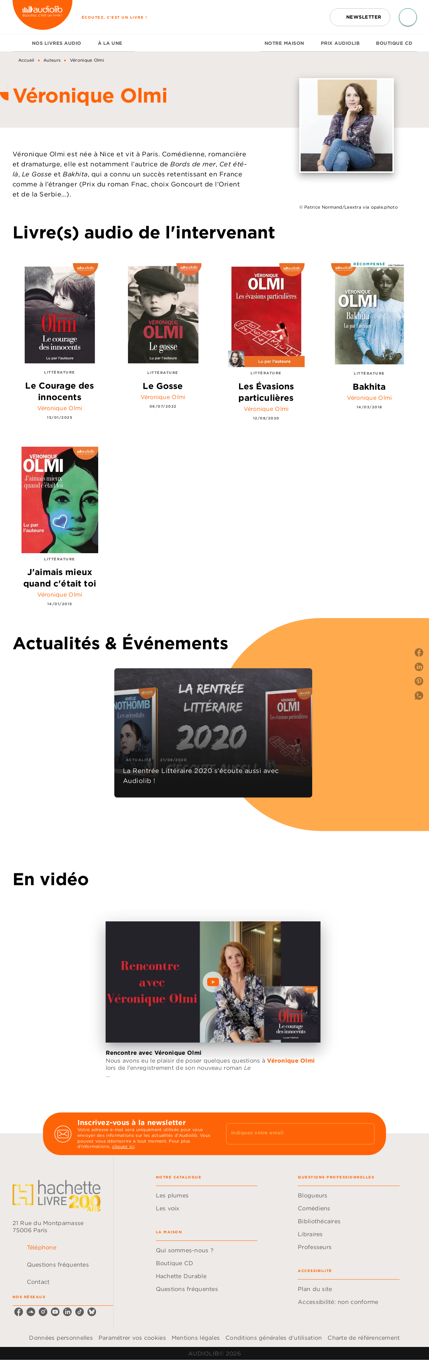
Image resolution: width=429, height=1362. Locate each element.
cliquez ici (123, 1146)
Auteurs (52, 60)
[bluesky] (92, 1312)
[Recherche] (408, 17)
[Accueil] (43, 17)
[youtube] (55, 1312)
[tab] (20, 43)
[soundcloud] (31, 1312)
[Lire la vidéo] (213, 982)
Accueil (26, 60)
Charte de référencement (364, 1337)
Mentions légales (196, 1337)
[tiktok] (79, 1312)
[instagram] (43, 1312)
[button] (360, 17)
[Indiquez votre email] (291, 1133)
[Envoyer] (366, 1134)
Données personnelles (60, 1337)
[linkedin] (67, 1312)
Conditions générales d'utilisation (273, 1337)
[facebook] (19, 1312)
